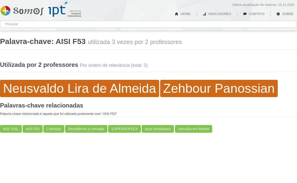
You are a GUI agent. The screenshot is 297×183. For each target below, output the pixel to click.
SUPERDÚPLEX (124, 129)
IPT (64, 9)
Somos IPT (22, 10)
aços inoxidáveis (158, 129)
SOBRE (285, 14)
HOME (183, 14)
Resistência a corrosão (86, 129)
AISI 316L (11, 129)
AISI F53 (32, 129)
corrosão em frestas (193, 129)
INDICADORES (217, 14)
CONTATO (254, 14)
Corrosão (53, 129)
